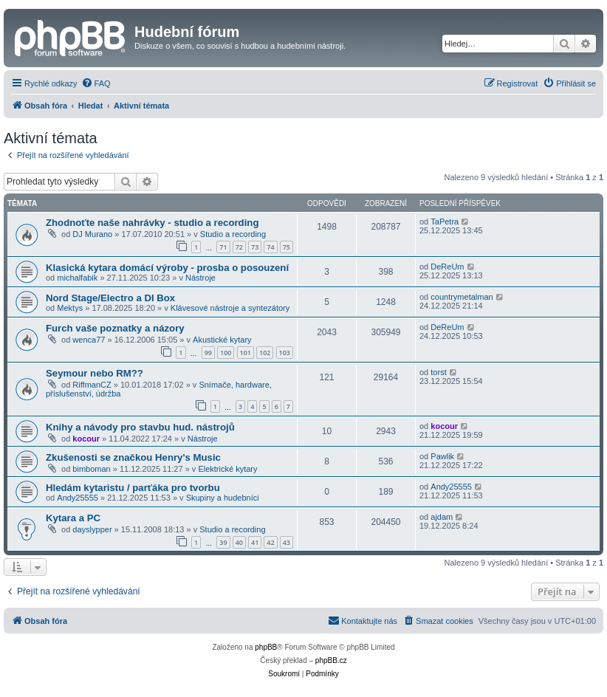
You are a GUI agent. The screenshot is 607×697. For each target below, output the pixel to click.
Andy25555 (77, 497)
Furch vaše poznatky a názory (115, 328)
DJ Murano (92, 234)
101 (245, 352)
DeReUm (447, 266)
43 (286, 542)
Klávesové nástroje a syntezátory (230, 307)
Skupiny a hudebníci (222, 497)
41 (254, 542)
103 (284, 352)
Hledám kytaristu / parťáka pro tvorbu (133, 487)
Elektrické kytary (227, 468)
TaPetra (445, 221)
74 (270, 247)
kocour (86, 438)
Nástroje (200, 277)
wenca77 (88, 339)
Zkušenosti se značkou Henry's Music (133, 457)
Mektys (70, 307)
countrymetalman (462, 296)
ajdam (442, 516)
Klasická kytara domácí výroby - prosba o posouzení (167, 267)
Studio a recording (233, 234)
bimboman (91, 468)
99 (208, 352)
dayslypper (92, 529)
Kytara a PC (73, 517)
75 (286, 247)
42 (270, 542)
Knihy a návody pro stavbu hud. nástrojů (140, 427)
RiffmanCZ (91, 384)
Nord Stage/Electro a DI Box (110, 297)
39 (223, 542)
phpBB (266, 647)
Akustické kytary (222, 339)
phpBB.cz (331, 660)
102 (264, 352)
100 (225, 352)
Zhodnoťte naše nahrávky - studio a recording (152, 222)
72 (239, 247)
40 (239, 542)
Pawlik (442, 456)
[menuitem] (96, 83)
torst (438, 372)
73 (254, 247)
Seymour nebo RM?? (94, 373)
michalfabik (77, 277)
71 (223, 247)
